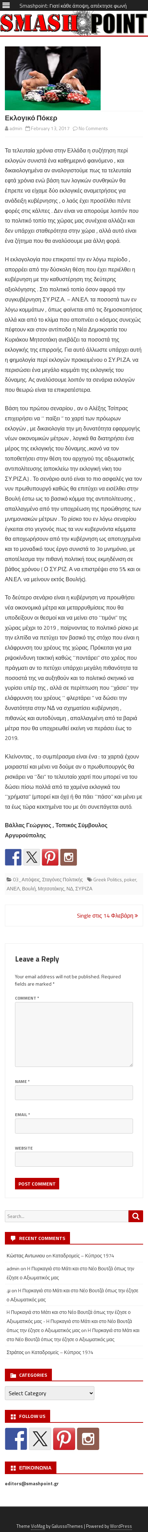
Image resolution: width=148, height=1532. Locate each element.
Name (22, 1081)
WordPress (121, 1526)
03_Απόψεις (26, 879)
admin (15, 128)
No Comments (93, 128)
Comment (27, 998)
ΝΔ (70, 888)
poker (130, 879)
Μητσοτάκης (51, 888)
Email (22, 1114)
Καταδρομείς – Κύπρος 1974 (84, 1255)
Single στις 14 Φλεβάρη (107, 915)
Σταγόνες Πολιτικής (62, 879)
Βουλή (29, 888)
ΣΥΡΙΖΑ (83, 888)
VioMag (38, 1526)
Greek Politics (107, 879)
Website (24, 1148)
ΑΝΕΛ (13, 888)
